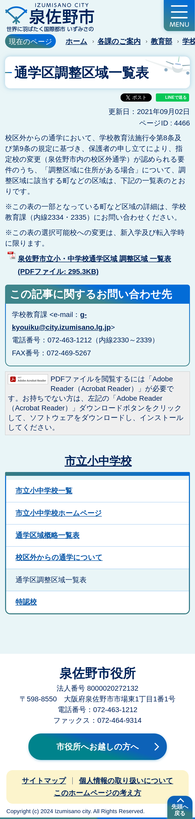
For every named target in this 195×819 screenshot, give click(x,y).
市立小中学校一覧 (43, 491)
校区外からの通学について (59, 557)
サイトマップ (44, 781)
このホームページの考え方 (97, 793)
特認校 (26, 602)
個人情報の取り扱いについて (126, 781)
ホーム (76, 41)
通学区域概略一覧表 (47, 535)
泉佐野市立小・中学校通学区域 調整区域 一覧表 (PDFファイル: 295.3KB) (94, 265)
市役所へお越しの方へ (97, 746)
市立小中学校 (98, 461)
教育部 (161, 41)
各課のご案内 (119, 41)
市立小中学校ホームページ (58, 513)
